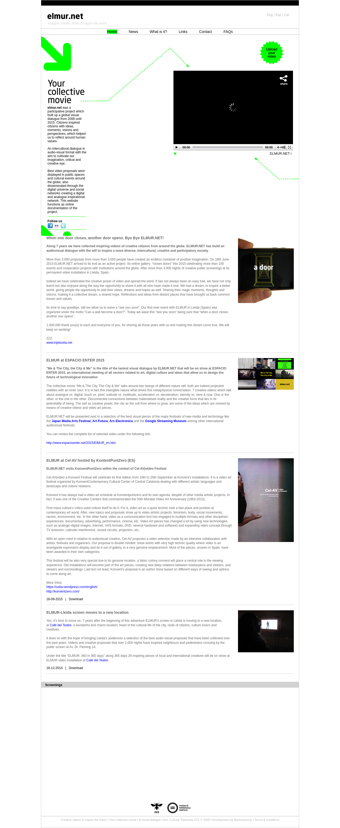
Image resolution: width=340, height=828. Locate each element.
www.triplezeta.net (59, 342)
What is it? (158, 32)
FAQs (228, 32)
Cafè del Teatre (60, 625)
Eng (270, 15)
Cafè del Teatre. (98, 660)
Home (112, 32)
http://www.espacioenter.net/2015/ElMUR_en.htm (81, 443)
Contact (205, 32)
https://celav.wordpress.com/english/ (71, 587)
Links (183, 32)
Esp (278, 15)
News (133, 32)
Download (76, 599)
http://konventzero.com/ (62, 591)
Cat (286, 15)
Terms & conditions (266, 819)
